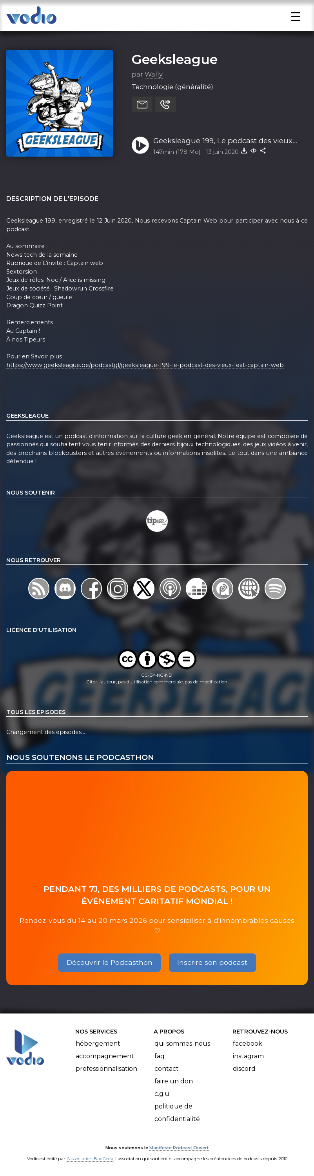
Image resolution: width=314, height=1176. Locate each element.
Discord (244, 1068)
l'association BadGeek (90, 1158)
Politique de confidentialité (177, 1113)
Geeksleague (175, 59)
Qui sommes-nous (182, 1043)
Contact (166, 1068)
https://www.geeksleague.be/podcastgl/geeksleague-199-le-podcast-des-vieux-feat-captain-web (145, 365)
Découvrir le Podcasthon (109, 962)
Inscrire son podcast (212, 962)
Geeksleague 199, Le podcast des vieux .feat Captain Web (222, 141)
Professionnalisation (106, 1068)
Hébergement (98, 1043)
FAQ (159, 1056)
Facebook (247, 1043)
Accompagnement (105, 1056)
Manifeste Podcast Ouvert (179, 1147)
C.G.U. (162, 1093)
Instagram (248, 1056)
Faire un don (173, 1081)
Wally (154, 74)
